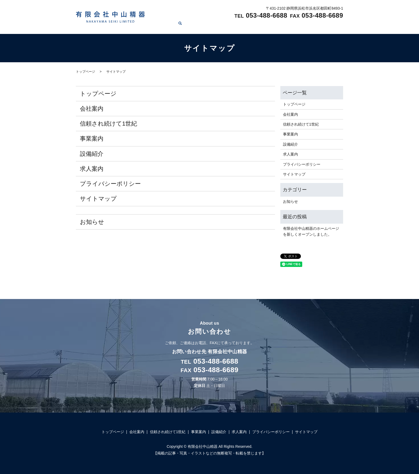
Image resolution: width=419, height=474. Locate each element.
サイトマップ (98, 198)
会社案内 (209, 26)
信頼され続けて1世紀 (244, 26)
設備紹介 (300, 26)
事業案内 (277, 26)
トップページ (182, 26)
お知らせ (92, 222)
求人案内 (324, 26)
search (340, 26)
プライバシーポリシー (110, 183)
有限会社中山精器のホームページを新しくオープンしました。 (311, 231)
